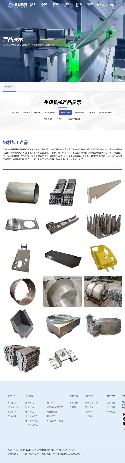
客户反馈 (111, 412)
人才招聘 (111, 407)
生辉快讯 (74, 407)
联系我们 (89, 5)
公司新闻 (74, 403)
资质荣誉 (12, 412)
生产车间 (89, 416)
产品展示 (44, 5)
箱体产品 (92, 113)
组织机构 (12, 416)
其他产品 (60, 119)
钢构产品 (37, 113)
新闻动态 (55, 5)
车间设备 (67, 5)
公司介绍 (12, 403)
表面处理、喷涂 (92, 403)
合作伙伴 (78, 5)
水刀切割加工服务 (74, 119)
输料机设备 (48, 119)
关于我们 (12, 396)
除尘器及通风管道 (106, 113)
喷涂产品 (26, 113)
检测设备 (89, 412)
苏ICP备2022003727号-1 (73, 454)
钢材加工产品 (66, 113)
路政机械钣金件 (50, 113)
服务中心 (111, 396)
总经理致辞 (13, 407)
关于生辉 (33, 5)
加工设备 (89, 407)
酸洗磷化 (15, 113)
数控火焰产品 (80, 113)
